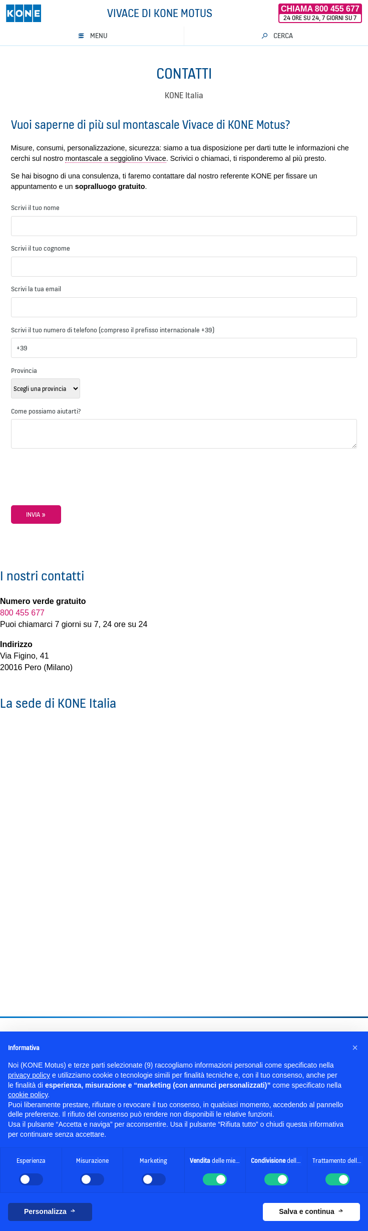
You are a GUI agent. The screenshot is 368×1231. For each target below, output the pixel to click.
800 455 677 (22, 612)
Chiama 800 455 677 (320, 9)
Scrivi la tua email (36, 288)
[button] (355, 1048)
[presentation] (87, 485)
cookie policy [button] (28, 1095)
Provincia (24, 370)
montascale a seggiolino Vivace (115, 158)
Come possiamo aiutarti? (46, 411)
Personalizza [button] (45, 1211)
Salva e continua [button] (306, 1211)
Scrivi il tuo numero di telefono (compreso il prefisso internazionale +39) (112, 329)
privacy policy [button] (29, 1075)
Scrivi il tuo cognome (40, 248)
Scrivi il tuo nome (35, 207)
